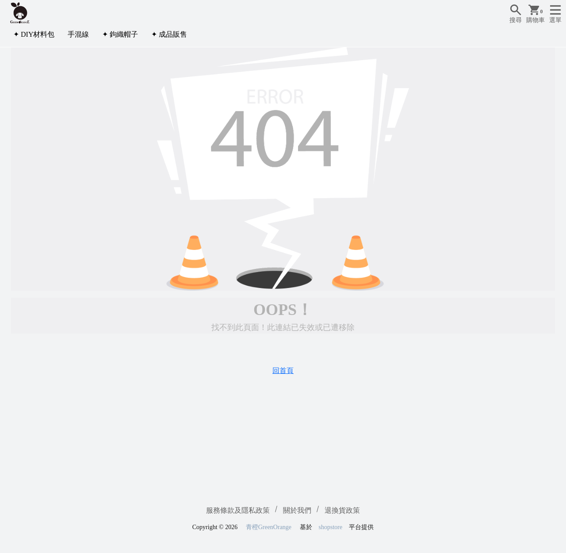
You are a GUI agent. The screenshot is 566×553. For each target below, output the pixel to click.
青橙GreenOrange (268, 527)
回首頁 (283, 370)
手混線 (78, 34)
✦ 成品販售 (169, 34)
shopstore (331, 527)
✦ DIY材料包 (33, 34)
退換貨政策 (342, 510)
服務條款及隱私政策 (238, 510)
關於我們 (297, 510)
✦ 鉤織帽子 (120, 34)
